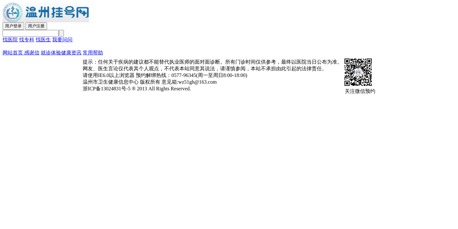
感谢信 (31, 52)
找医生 (43, 39)
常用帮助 (93, 52)
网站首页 (13, 52)
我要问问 (62, 39)
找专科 (26, 39)
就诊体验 (51, 52)
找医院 (10, 39)
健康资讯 (71, 52)
